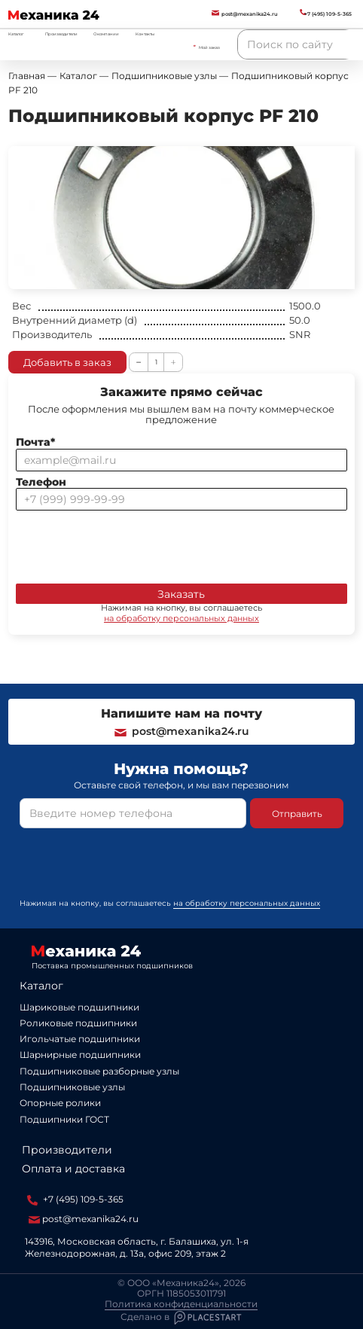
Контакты (145, 34)
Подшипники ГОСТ (64, 1119)
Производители (61, 34)
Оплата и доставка (73, 1168)
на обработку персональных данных (181, 618)
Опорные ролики (60, 1102)
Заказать (181, 594)
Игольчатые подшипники (80, 1038)
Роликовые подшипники (78, 1023)
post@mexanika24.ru (181, 731)
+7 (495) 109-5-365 (75, 1199)
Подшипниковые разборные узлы (99, 1071)
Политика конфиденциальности (181, 1304)
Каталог (41, 985)
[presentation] (130, 543)
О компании (106, 34)
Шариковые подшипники (79, 1007)
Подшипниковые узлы (72, 1087)
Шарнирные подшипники (80, 1054)
